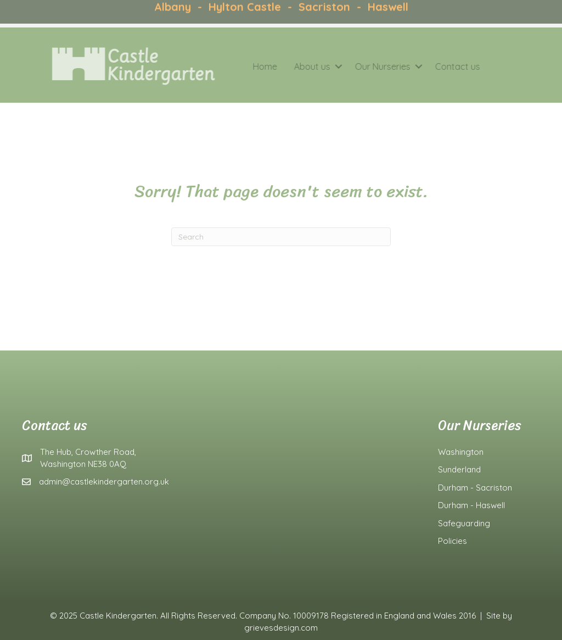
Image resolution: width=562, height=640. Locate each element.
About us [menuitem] (299, 66)
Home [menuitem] (252, 66)
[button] (325, 66)
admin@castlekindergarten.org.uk (104, 481)
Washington (461, 452)
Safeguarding (464, 523)
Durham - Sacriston (475, 487)
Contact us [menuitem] (444, 66)
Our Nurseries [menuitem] (369, 66)
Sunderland (459, 469)
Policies (452, 541)
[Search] (281, 236)
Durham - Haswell (471, 505)
